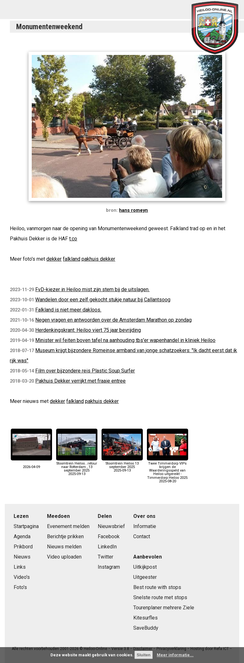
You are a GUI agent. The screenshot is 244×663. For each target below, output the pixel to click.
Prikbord (23, 547)
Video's (22, 577)
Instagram (109, 567)
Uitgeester (145, 577)
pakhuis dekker (98, 259)
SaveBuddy (145, 628)
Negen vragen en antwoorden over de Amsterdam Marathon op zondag (113, 320)
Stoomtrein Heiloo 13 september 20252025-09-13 (122, 465)
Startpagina (26, 526)
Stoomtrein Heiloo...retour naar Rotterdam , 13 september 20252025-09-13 (76, 467)
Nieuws (22, 557)
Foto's (20, 587)
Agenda (22, 536)
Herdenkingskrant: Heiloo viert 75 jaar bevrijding (88, 330)
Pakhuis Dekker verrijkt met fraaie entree (80, 381)
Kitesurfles (145, 618)
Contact (141, 536)
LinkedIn (107, 547)
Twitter (105, 557)
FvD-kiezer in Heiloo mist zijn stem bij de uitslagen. (92, 289)
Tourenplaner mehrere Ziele (163, 608)
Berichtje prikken (65, 536)
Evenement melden (68, 526)
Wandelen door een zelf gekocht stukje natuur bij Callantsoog (102, 300)
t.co (73, 239)
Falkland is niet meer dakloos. (68, 310)
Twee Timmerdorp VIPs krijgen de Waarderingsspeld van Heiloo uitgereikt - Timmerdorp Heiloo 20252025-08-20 (167, 470)
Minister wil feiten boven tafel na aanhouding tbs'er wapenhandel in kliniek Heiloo (125, 340)
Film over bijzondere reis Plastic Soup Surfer (85, 371)
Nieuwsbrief (111, 526)
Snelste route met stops (160, 597)
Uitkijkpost (145, 567)
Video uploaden (64, 557)
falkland (71, 259)
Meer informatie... (175, 655)
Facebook (109, 536)
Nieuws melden (64, 547)
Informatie (144, 526)
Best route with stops (157, 587)
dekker (54, 259)
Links (20, 567)
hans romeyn (133, 210)
